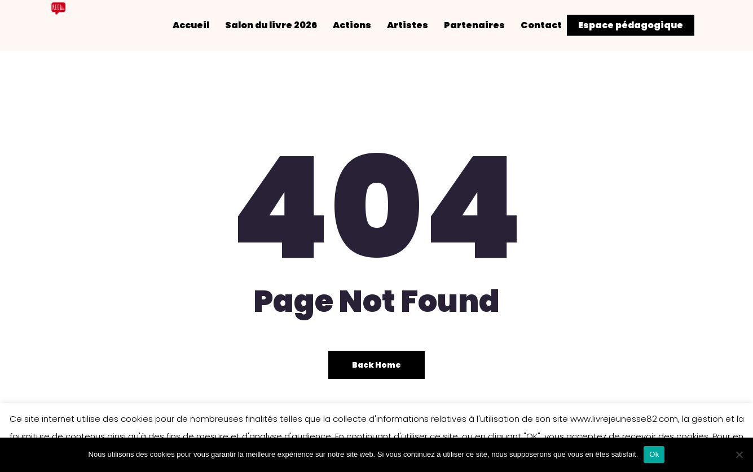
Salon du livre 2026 (281, 25)
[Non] (739, 454)
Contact (550, 25)
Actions (361, 25)
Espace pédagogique (630, 25)
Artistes (417, 25)
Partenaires (483, 25)
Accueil (200, 25)
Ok (654, 454)
